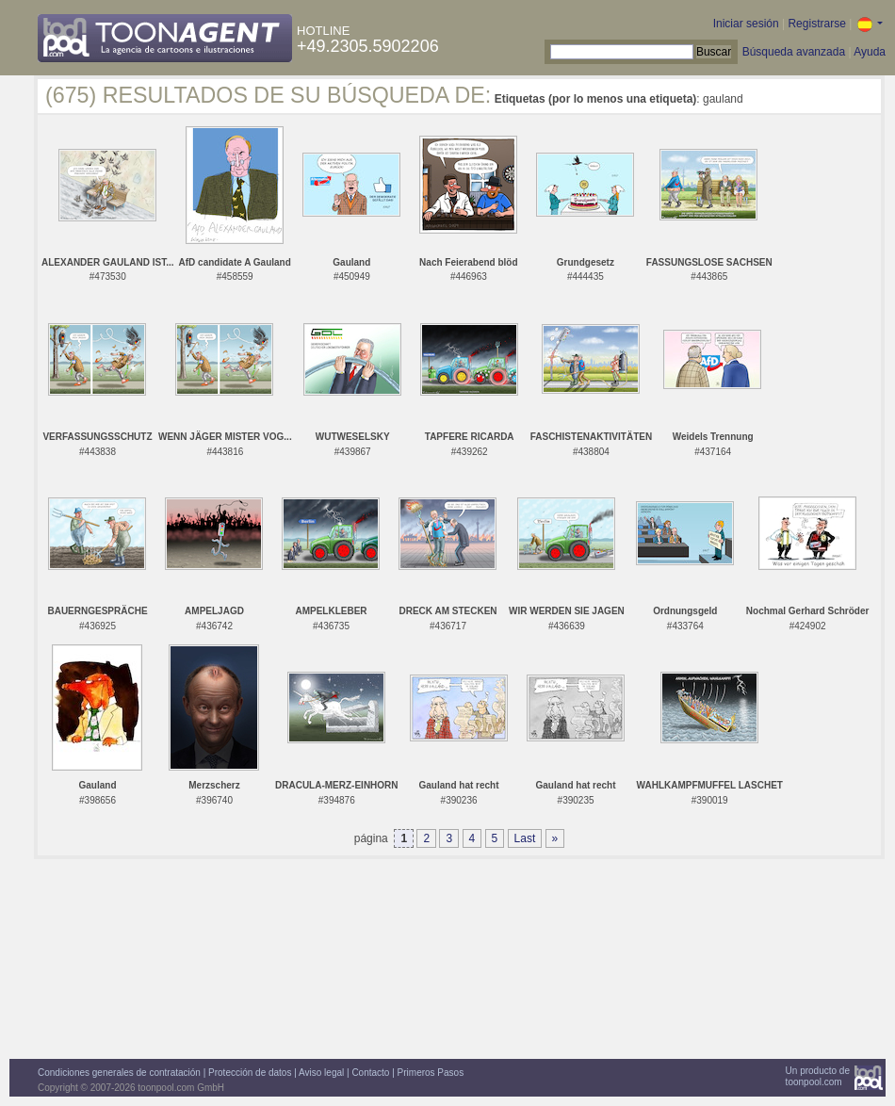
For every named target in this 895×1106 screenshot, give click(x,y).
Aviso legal (321, 1072)
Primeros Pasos (431, 1072)
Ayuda (870, 51)
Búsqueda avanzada (793, 51)
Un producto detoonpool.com (818, 1076)
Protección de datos (249, 1072)
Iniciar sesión (746, 23)
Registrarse (816, 23)
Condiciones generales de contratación (119, 1072)
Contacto (370, 1072)
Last (525, 838)
